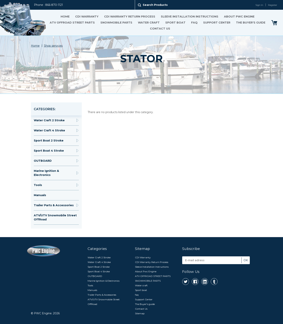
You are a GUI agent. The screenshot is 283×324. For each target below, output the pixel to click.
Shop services (53, 45)
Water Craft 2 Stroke (49, 120)
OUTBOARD (43, 160)
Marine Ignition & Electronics (46, 173)
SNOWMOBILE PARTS (116, 22)
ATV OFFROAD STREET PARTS (72, 22)
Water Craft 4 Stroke (49, 130)
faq (194, 22)
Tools (38, 185)
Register (272, 4)
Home (65, 16)
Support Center (216, 22)
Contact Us (160, 28)
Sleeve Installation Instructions (189, 16)
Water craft (149, 22)
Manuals (40, 195)
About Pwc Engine (239, 16)
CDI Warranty (86, 16)
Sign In (259, 4)
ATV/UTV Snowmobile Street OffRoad (55, 217)
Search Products (155, 5)
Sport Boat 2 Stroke (49, 140)
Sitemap (140, 313)
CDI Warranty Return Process (129, 16)
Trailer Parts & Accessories (54, 205)
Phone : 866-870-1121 (48, 5)
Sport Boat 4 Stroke (49, 150)
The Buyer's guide (250, 22)
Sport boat (175, 22)
